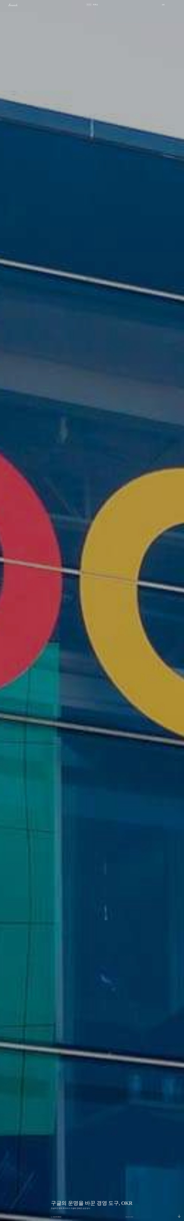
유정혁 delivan (57, 1217)
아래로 (179, 1216)
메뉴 (5, 5)
